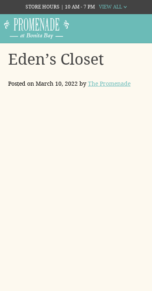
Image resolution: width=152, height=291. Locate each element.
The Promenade (109, 83)
